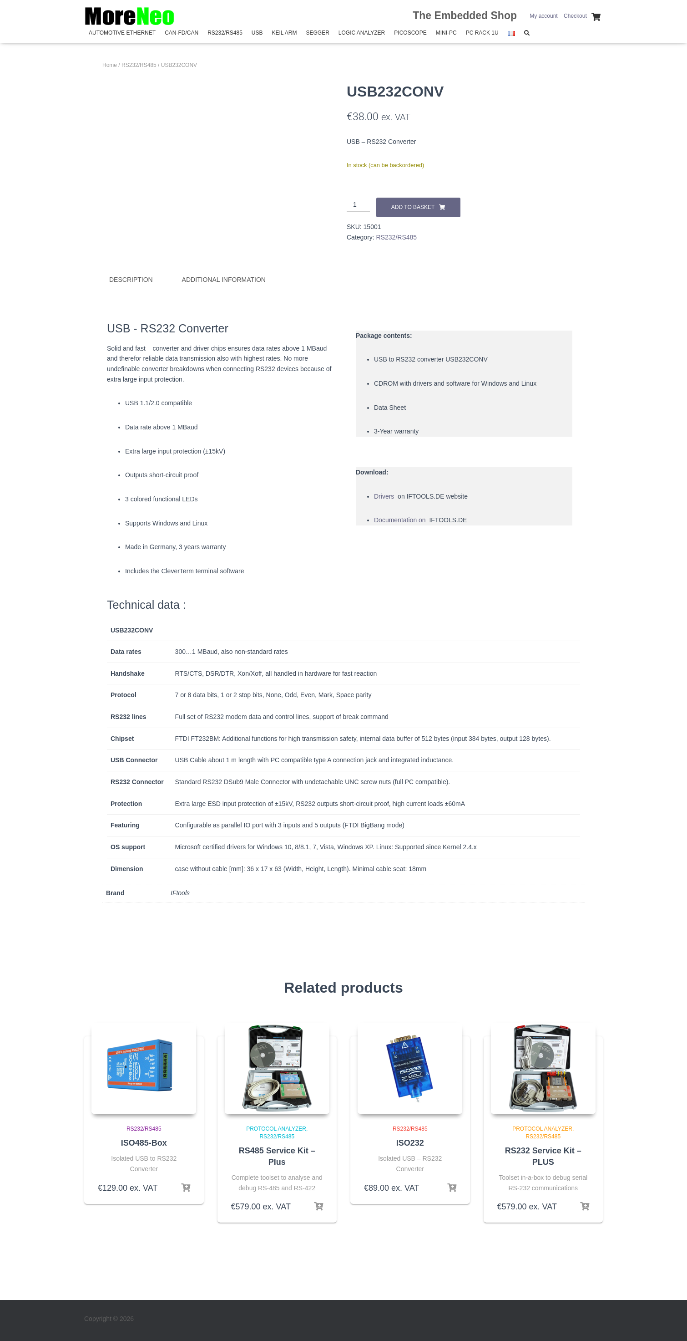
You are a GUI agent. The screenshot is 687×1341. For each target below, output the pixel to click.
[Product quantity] (358, 205)
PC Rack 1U (482, 33)
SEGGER (317, 33)
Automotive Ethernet (122, 33)
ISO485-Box (144, 1142)
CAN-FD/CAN (181, 33)
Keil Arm (284, 33)
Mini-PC (446, 33)
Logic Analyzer (361, 33)
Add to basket (413, 207)
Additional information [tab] (224, 279)
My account (543, 16)
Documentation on (401, 520)
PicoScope (410, 33)
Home (109, 65)
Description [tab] (131, 279)
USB (257, 33)
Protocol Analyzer (276, 1129)
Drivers (385, 496)
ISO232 (410, 1142)
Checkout (575, 16)
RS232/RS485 (224, 33)
